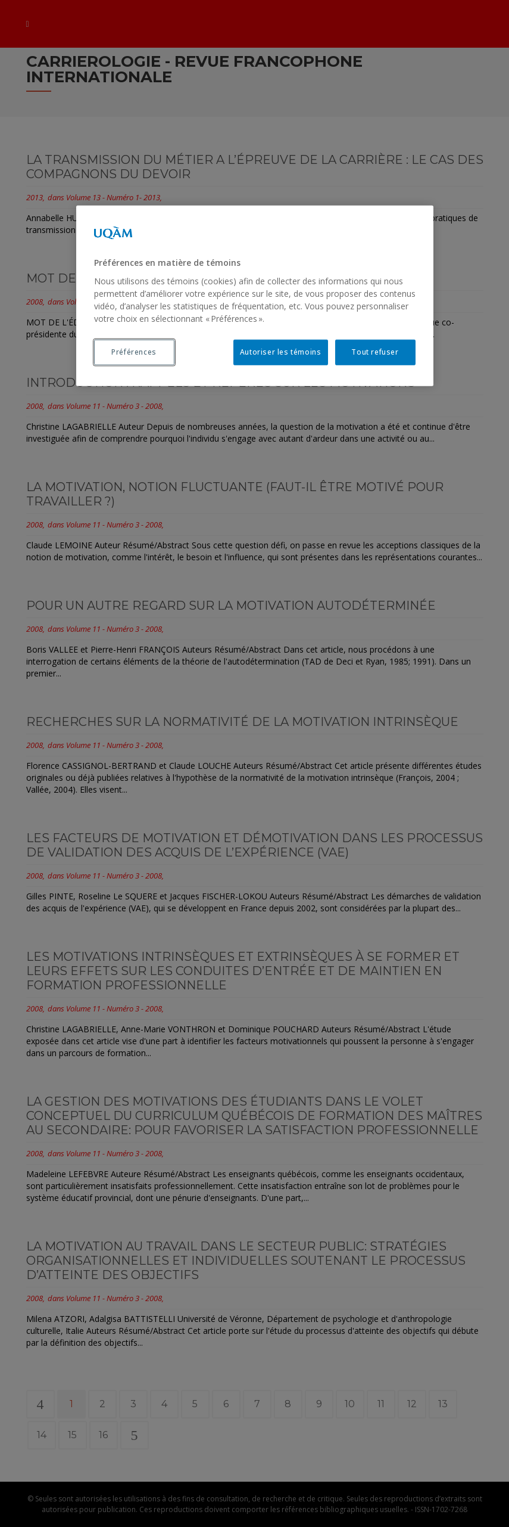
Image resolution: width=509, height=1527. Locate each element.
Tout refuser (374, 352)
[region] (254, 296)
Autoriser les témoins (280, 352)
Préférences (134, 352)
